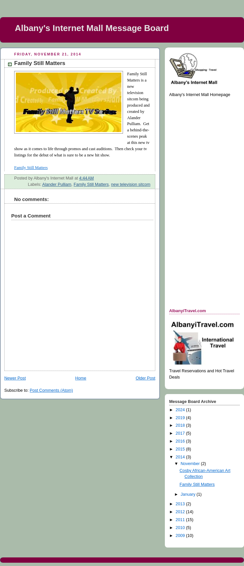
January (189, 494)
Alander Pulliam (56, 184)
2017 (181, 433)
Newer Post (15, 378)
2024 (181, 410)
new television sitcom (130, 184)
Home (80, 378)
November (191, 463)
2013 (181, 504)
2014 (181, 457)
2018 (181, 425)
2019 (181, 418)
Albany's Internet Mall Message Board (92, 28)
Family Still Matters (91, 184)
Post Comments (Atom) (51, 390)
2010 (181, 527)
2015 (181, 449)
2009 (181, 535)
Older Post (145, 378)
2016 (181, 441)
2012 (181, 512)
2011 (181, 519)
